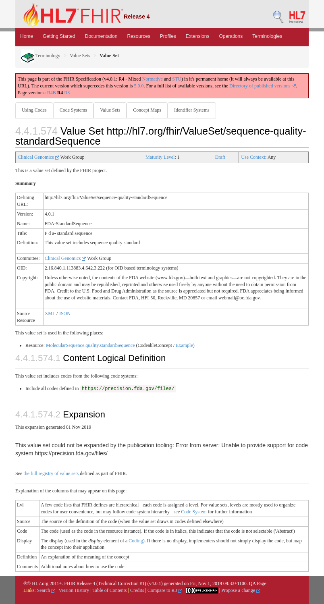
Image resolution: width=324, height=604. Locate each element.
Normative (152, 79)
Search (46, 590)
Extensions (198, 36)
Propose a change (240, 590)
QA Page (257, 583)
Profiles (168, 36)
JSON (65, 313)
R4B (51, 92)
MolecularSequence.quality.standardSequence (90, 345)
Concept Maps (147, 110)
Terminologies (267, 36)
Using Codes (34, 110)
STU (176, 79)
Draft (220, 157)
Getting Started (59, 36)
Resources (138, 36)
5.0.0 (138, 86)
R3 (67, 92)
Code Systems (73, 110)
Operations (231, 36)
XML (50, 313)
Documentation (101, 36)
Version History (74, 590)
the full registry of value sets (51, 473)
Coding (136, 541)
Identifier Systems (192, 110)
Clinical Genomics (38, 157)
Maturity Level (159, 157)
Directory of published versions (262, 86)
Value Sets (80, 55)
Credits (137, 590)
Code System (194, 512)
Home (26, 36)
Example (184, 345)
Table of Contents (109, 590)
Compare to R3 (164, 590)
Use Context (253, 157)
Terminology (40, 55)
